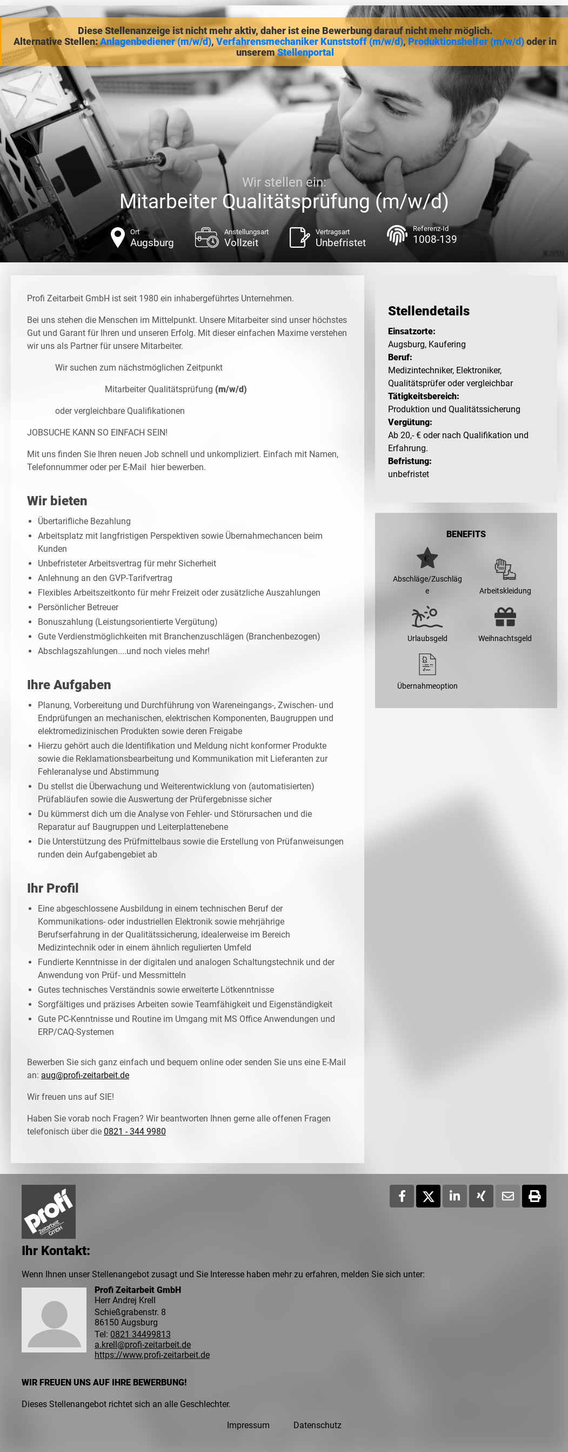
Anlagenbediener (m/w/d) (155, 41)
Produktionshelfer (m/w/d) (466, 41)
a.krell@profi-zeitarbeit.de (143, 1344)
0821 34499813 (140, 1334)
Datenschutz (317, 1425)
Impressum (248, 1425)
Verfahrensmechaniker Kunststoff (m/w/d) (309, 41)
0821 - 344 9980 (135, 1131)
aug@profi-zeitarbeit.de (85, 1075)
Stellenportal (305, 52)
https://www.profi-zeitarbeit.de (152, 1355)
